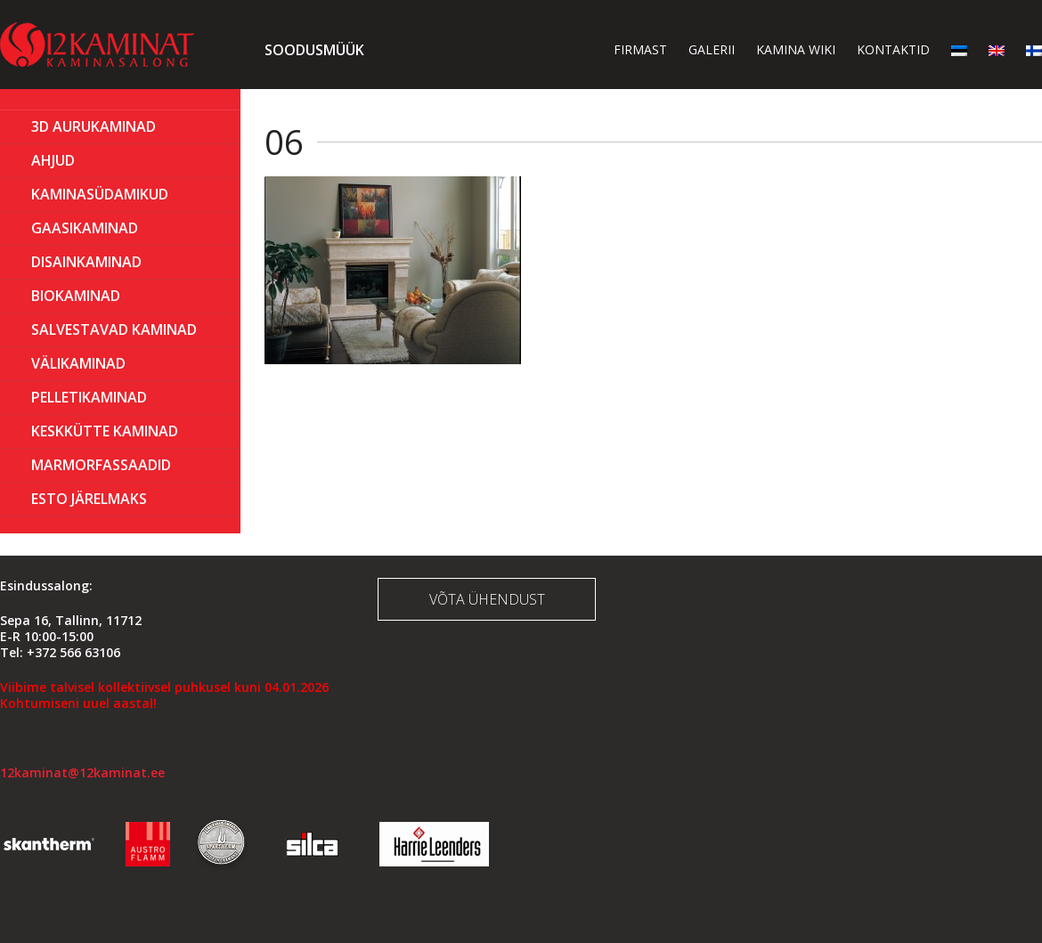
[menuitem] (959, 49)
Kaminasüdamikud (99, 194)
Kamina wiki (795, 49)
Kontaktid (893, 49)
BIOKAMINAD (75, 295)
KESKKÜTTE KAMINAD (104, 431)
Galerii (711, 49)
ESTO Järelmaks (89, 498)
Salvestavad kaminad (114, 329)
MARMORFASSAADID (101, 465)
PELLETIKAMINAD (89, 397)
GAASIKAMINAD (84, 228)
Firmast (640, 49)
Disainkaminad (86, 262)
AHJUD (53, 160)
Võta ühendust (487, 599)
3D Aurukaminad (93, 126)
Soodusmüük (314, 50)
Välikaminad (78, 363)
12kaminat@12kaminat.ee (82, 772)
